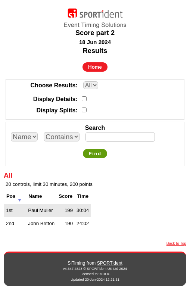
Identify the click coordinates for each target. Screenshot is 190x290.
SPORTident (109, 263)
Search (95, 128)
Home (95, 67)
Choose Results (53, 85)
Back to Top (176, 243)
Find (94, 153)
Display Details (54, 99)
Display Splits (56, 110)
